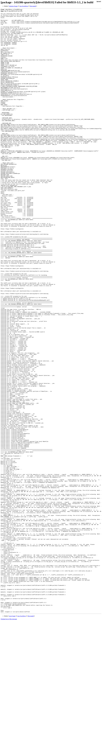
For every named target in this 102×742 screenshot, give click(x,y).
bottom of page (13, 6)
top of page (12, 736)
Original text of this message (9, 739)
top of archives (24, 6)
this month (33, 6)
